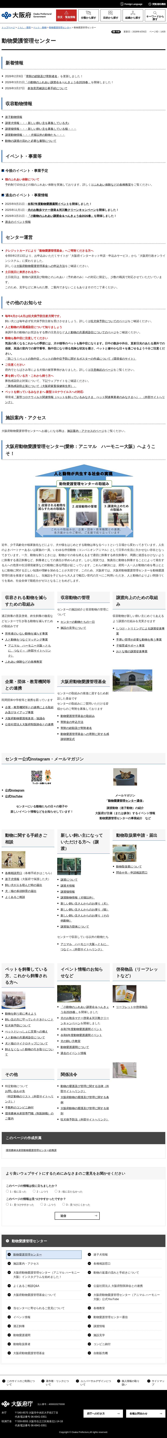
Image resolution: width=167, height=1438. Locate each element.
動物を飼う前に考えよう (20, 1013)
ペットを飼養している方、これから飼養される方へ (26, 976)
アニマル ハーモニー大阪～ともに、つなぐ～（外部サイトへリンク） (29, 650)
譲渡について (69, 879)
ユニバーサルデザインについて (95, 1383)
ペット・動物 (40, 27)
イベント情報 (21, 1317)
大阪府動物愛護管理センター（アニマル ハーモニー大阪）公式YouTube (126, 1297)
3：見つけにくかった (78, 1204)
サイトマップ (158, 1383)
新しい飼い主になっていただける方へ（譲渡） (82, 842)
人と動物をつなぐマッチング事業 (26, 639)
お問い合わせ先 (15, 1091)
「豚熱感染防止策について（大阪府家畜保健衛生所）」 (40, 386)
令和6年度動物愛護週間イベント (81, 1035)
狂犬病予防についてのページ (109, 321)
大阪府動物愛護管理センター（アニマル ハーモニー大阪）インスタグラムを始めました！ (46, 1274)
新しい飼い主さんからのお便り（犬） (85, 903)
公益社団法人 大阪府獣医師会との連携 (118, 1285)
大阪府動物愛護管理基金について (34, 1294)
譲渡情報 (99, 1326)
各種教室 (99, 1308)
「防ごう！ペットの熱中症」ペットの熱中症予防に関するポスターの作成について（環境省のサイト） (70, 358)
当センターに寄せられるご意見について (39, 1308)
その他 (11, 1074)
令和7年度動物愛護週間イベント (48, 204)
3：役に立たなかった (70, 1191)
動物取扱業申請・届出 (136, 835)
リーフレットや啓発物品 (132, 1007)
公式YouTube (13, 796)
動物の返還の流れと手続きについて (116, 1272)
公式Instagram (14, 790)
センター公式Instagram (27, 759)
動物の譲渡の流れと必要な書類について (30, 140)
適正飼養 (19, 1326)
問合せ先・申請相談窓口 (132, 872)
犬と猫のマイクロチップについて (26, 1043)
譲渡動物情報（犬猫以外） (78, 897)
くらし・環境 (24, 27)
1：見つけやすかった (22, 1204)
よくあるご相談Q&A (26, 1285)
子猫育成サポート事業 (130, 645)
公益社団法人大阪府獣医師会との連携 (29, 724)
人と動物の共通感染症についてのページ (90, 332)
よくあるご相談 (15, 897)
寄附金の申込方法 (72, 722)
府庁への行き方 (96, 1413)
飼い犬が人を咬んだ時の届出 (23, 885)
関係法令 (69, 1074)
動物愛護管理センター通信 (125, 800)
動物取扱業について (129, 866)
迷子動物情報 (13, 117)
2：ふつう (42, 1191)
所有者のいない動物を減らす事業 (26, 633)
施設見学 (99, 1335)
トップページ (8, 27)
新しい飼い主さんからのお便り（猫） (85, 909)
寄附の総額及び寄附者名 (41, 76)
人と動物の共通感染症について (25, 1037)
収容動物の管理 (75, 597)
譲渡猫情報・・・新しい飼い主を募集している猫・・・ (40, 128)
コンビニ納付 (102, 1344)
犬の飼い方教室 (70, 1041)
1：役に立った (18, 1191)
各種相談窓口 (13, 873)
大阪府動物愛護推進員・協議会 (25, 718)
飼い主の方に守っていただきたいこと (29, 1019)
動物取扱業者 (21, 1344)
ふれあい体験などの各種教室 (112, 184)
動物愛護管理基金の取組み (78, 716)
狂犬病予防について (18, 1025)
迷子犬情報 (12, 879)
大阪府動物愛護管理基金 (83, 681)
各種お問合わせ (138, 1413)
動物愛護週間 (21, 1335)
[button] (131, 3)
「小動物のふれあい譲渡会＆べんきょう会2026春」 (58, 82)
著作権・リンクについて (57, 1383)
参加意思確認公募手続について (47, 88)
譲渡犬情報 (68, 885)
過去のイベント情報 (18, 222)
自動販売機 (100, 1353)
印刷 (118, 32)
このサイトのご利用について (21, 1383)
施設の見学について (73, 628)
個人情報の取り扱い (130, 1383)
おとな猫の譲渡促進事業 (132, 651)
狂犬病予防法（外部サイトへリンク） (85, 1119)
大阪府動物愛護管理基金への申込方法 (40, 266)
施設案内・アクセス (26, 1263)
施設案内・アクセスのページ (85, 431)
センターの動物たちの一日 (78, 622)
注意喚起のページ (102, 369)
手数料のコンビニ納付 (19, 1107)
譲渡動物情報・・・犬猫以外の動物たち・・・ (35, 134)
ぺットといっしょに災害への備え (26, 1031)
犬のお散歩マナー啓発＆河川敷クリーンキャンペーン (62, 210)
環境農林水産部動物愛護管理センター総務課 (31, 1150)
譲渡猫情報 (68, 891)
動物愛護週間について (75, 1047)
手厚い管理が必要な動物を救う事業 (139, 639)
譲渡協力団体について (75, 926)
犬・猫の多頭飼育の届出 (20, 891)
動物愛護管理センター (60, 27)
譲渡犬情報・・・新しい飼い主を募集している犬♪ (37, 123)
